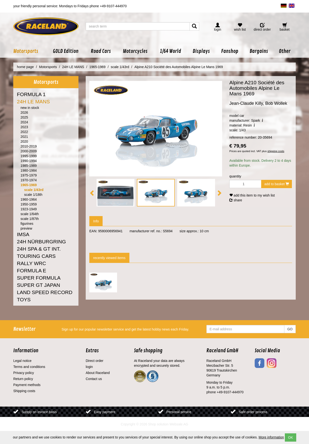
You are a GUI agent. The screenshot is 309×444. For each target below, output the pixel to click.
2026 (24, 112)
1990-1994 (29, 161)
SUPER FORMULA (39, 278)
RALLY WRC (31, 263)
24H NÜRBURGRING (41, 241)
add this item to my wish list (252, 195)
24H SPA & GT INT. (39, 249)
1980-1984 (29, 170)
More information (271, 437)
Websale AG (178, 424)
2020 (24, 141)
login (89, 367)
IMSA (23, 234)
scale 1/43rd (33, 190)
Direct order (94, 361)
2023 (24, 127)
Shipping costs (24, 391)
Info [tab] (96, 221)
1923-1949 (29, 209)
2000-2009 (29, 151)
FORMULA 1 (31, 94)
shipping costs (275, 151)
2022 (24, 132)
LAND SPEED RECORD (44, 292)
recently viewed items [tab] (109, 258)
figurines (27, 224)
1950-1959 (29, 204)
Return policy (23, 379)
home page (25, 67)
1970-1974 (29, 180)
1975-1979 (29, 175)
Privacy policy (23, 373)
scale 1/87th (30, 219)
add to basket (276, 184)
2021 (24, 137)
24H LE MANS (33, 101)
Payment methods (27, 385)
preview (26, 228)
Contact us (94, 379)
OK (290, 437)
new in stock (30, 108)
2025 (24, 117)
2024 (24, 122)
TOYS (24, 299)
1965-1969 (29, 185)
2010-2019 (29, 146)
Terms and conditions (29, 367)
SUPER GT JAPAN (38, 285)
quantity (235, 176)
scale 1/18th (33, 195)
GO (290, 329)
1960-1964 (29, 199)
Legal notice (22, 361)
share (235, 200)
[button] (30, 51)
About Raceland (98, 373)
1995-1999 (29, 156)
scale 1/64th (30, 214)
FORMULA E (31, 270)
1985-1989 (29, 166)
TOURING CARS (36, 256)
